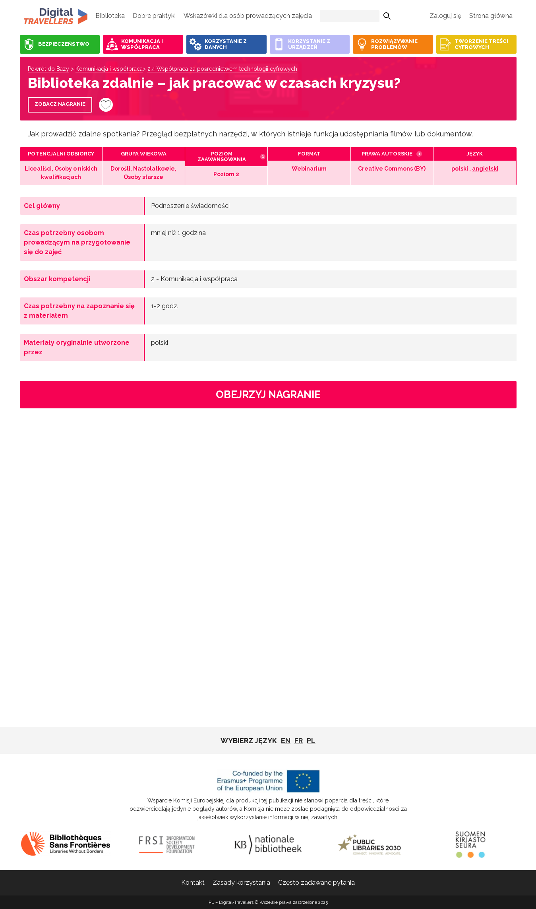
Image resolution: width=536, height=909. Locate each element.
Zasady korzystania (241, 882)
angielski (485, 168)
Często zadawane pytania (316, 882)
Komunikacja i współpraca (109, 69)
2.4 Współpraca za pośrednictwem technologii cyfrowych (222, 69)
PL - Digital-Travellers (55, 16)
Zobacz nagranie (60, 104)
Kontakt (193, 882)
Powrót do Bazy (48, 69)
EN (285, 740)
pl (311, 740)
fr (298, 740)
